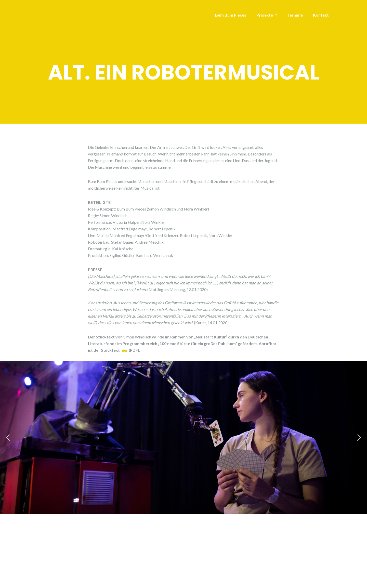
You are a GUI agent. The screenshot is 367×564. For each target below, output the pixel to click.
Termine (295, 14)
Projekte (264, 14)
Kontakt (321, 14)
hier (125, 350)
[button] (8, 438)
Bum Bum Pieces (230, 14)
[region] (183, 437)
